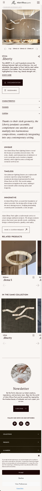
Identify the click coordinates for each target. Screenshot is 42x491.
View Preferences (21, 484)
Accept (21, 472)
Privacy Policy (20, 488)
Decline (21, 478)
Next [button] (36, 49)
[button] (39, 456)
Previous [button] (5, 49)
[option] (21, 27)
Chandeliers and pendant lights (12, 7)
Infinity (4, 56)
